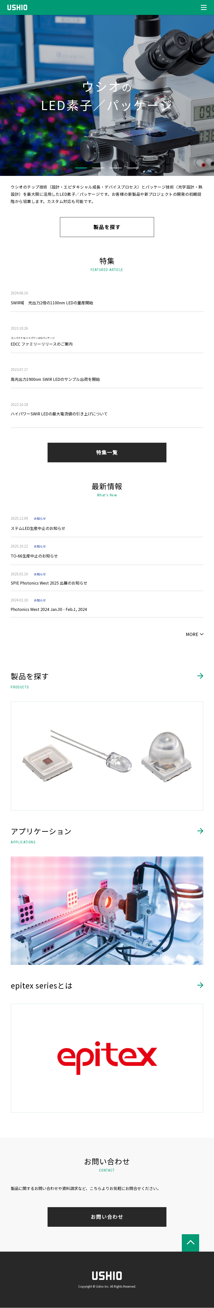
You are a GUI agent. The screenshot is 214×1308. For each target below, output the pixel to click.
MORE (192, 634)
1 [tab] (81, 167)
